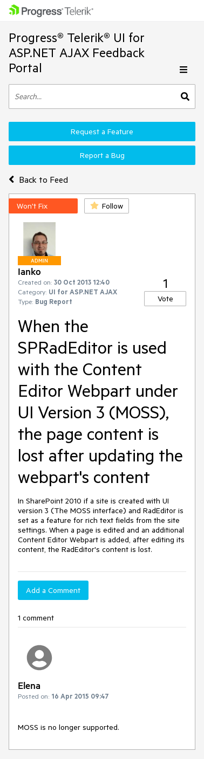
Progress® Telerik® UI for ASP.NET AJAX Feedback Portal (77, 52)
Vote (165, 298)
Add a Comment (53, 590)
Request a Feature (102, 131)
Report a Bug (102, 155)
